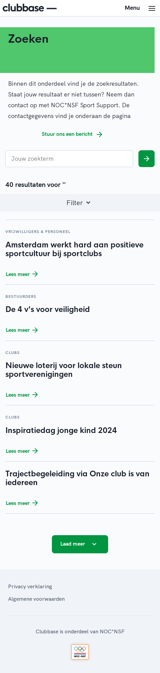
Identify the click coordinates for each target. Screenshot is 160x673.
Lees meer (23, 274)
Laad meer (80, 544)
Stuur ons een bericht (73, 134)
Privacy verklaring (30, 586)
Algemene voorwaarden (36, 598)
